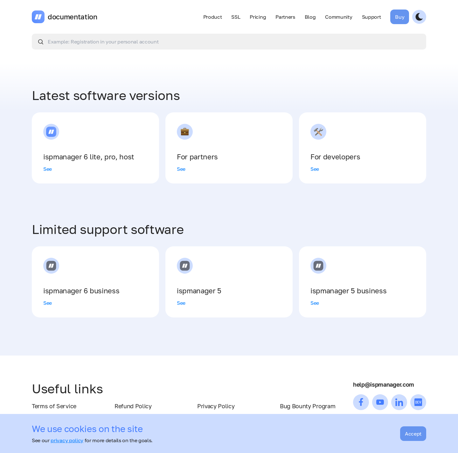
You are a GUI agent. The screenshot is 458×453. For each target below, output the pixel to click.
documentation (72, 16)
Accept (413, 433)
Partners (285, 17)
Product (212, 17)
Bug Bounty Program (307, 406)
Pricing (258, 17)
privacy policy (67, 440)
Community (338, 17)
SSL (235, 17)
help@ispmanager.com (383, 384)
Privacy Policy (216, 406)
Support (371, 17)
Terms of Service (54, 406)
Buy (399, 17)
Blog (310, 17)
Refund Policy (133, 406)
